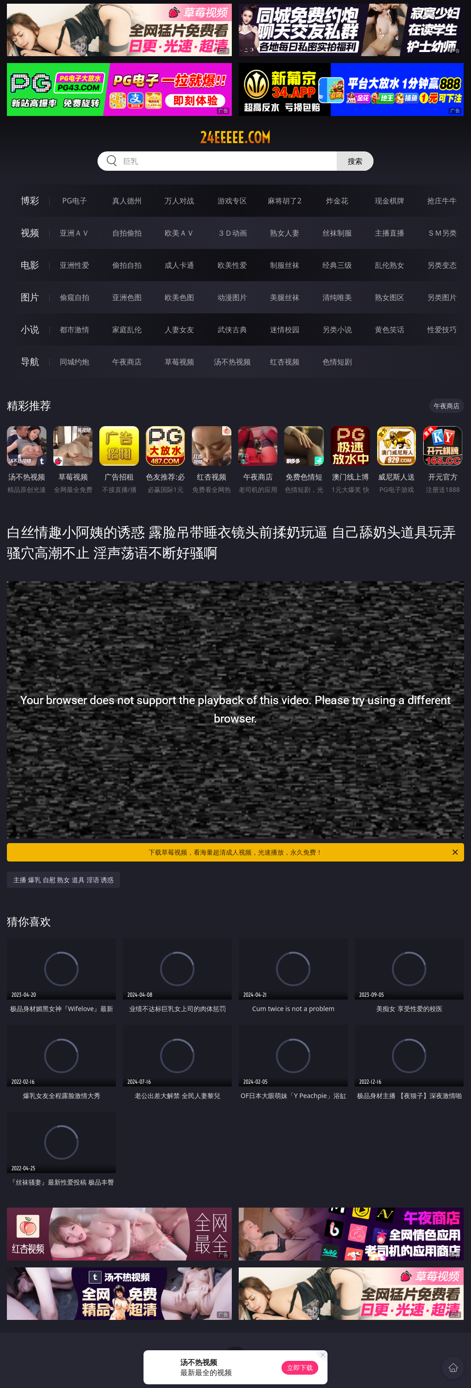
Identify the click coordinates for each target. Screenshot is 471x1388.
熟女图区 (389, 297)
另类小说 (337, 329)
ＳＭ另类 (442, 233)
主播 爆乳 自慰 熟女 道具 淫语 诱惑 (63, 879)
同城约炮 (74, 362)
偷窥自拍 (74, 297)
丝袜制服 (337, 233)
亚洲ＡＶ (74, 233)
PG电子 (74, 201)
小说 (30, 329)
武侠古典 (232, 329)
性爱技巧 (442, 329)
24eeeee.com (235, 137)
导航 (30, 361)
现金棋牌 (389, 201)
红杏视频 (284, 362)
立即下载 (300, 1367)
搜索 (355, 161)
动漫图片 (232, 297)
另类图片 (442, 297)
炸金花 (337, 201)
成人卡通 (179, 265)
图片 (30, 297)
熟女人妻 (284, 233)
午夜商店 (127, 362)
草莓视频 (179, 362)
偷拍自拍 (127, 265)
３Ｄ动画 (232, 233)
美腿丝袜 (284, 297)
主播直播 (389, 233)
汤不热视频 (232, 362)
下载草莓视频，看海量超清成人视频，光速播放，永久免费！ (304, 852)
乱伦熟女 (389, 265)
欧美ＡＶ (179, 233)
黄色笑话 (389, 329)
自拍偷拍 (127, 233)
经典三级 (337, 265)
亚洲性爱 (74, 265)
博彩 (30, 200)
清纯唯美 (337, 297)
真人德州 (127, 201)
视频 (30, 232)
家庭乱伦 (127, 329)
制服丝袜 (284, 265)
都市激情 (74, 329)
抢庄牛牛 (442, 201)
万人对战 (179, 201)
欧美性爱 (232, 265)
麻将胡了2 (284, 201)
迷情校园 (284, 329)
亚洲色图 (127, 297)
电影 (30, 265)
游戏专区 (232, 201)
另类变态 (442, 265)
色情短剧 (337, 362)
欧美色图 (179, 297)
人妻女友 (179, 329)
